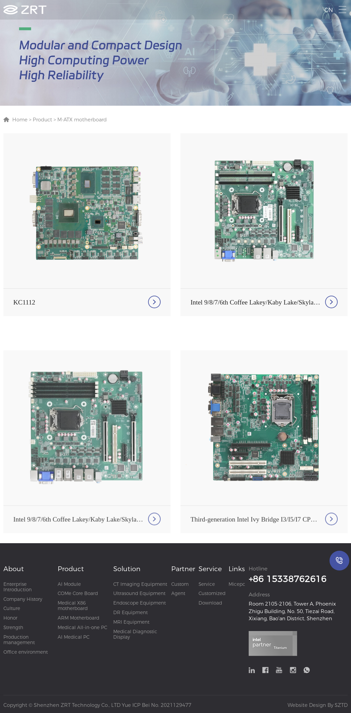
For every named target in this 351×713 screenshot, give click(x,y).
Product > (43, 120)
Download (210, 603)
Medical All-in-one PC (82, 627)
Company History (22, 599)
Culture (11, 608)
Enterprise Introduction (17, 586)
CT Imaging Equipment (140, 584)
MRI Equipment (131, 622)
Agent (178, 593)
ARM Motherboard (78, 618)
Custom (180, 584)
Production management (19, 639)
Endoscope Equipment (139, 603)
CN (328, 9)
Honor (10, 618)
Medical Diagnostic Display (135, 634)
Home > (21, 120)
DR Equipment (130, 612)
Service (207, 584)
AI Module (69, 584)
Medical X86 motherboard (73, 605)
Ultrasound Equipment (139, 593)
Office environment (25, 652)
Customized (212, 593)
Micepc (237, 584)
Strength (13, 627)
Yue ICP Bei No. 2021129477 (156, 705)
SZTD (340, 705)
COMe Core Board (78, 593)
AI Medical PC (73, 637)
